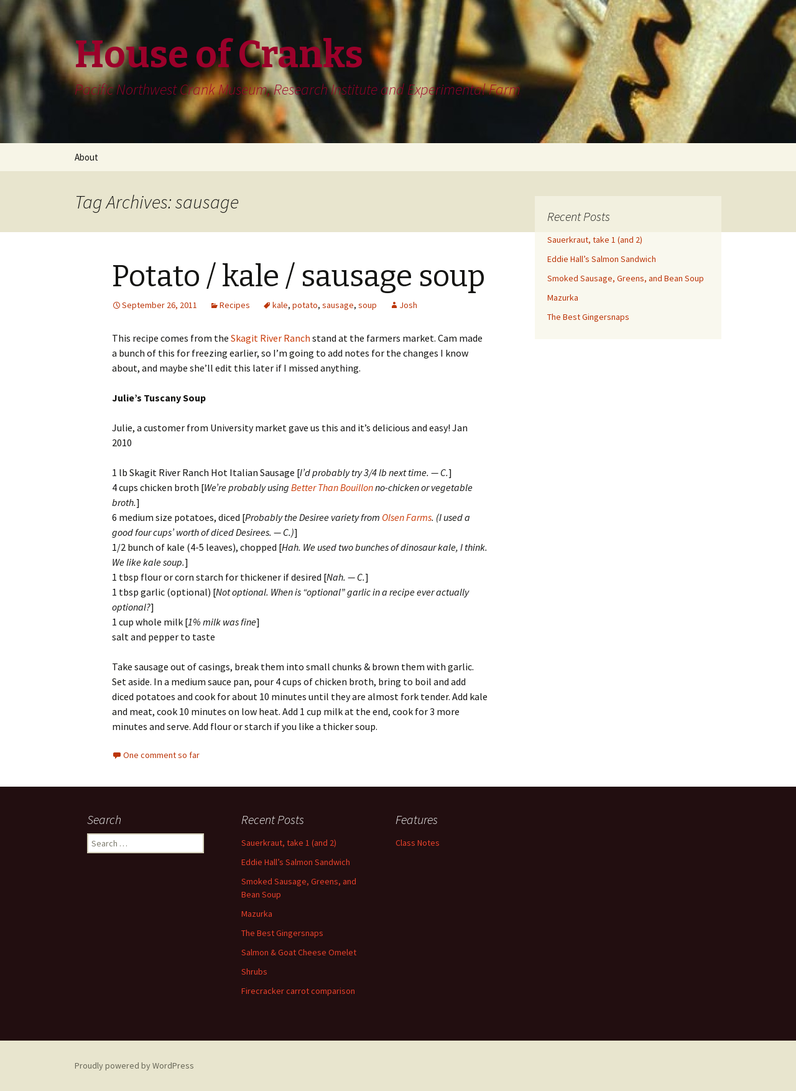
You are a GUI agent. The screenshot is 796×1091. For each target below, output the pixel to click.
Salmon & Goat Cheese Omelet (298, 952)
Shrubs (254, 971)
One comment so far (161, 755)
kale (280, 305)
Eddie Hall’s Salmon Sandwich (601, 259)
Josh (408, 305)
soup (367, 305)
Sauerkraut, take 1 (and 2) (594, 239)
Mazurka (562, 297)
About (86, 157)
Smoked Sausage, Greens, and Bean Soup (625, 278)
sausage (338, 305)
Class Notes (418, 842)
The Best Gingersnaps (588, 316)
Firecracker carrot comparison (298, 990)
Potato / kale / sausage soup (298, 276)
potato (305, 305)
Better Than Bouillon (332, 487)
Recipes (235, 305)
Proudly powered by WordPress (134, 1065)
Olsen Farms (407, 517)
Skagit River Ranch (270, 338)
